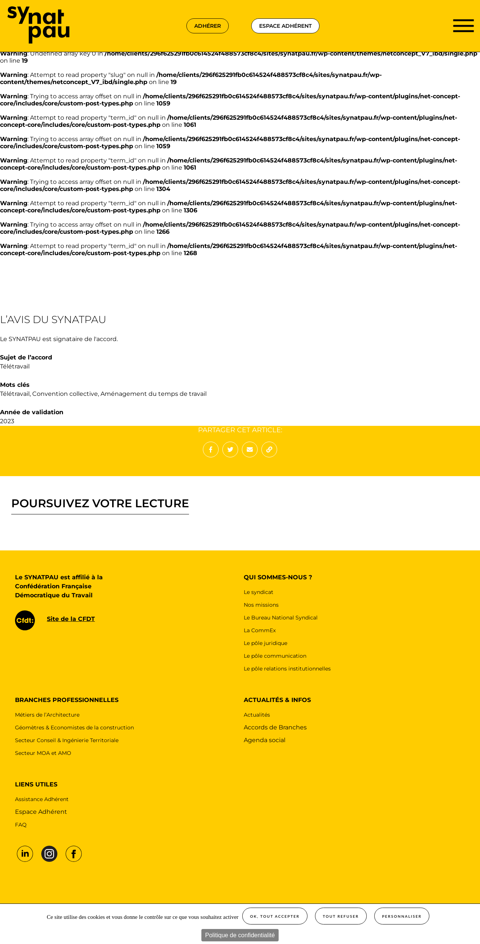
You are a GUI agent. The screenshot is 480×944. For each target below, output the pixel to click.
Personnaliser (402, 916)
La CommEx (260, 630)
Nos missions (261, 604)
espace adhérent (285, 26)
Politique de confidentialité (240, 935)
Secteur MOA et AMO (43, 753)
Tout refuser (341, 916)
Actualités (257, 714)
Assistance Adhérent (42, 799)
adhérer (207, 26)
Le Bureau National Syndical (281, 617)
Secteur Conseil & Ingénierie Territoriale (66, 740)
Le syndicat (258, 592)
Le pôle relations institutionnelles (287, 668)
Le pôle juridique (265, 643)
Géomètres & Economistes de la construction (74, 727)
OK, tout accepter (275, 916)
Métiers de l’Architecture (47, 714)
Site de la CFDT (71, 618)
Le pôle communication (275, 655)
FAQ (21, 824)
